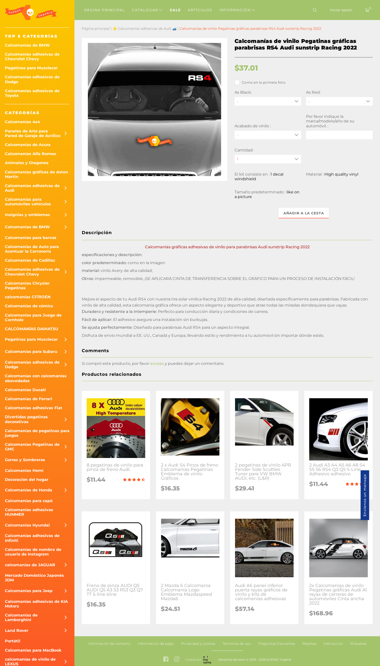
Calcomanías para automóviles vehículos (28, 201)
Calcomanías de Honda (28, 490)
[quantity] (268, 159)
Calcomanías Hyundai (27, 525)
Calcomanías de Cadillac (30, 260)
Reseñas (309, 643)
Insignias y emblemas (27, 214)
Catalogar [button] (147, 10)
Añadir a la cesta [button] (303, 213)
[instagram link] (176, 659)
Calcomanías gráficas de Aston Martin (36, 174)
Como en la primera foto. (260, 82)
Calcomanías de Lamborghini (21, 617)
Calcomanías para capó (28, 500)
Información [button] (237, 10)
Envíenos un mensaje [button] (365, 495)
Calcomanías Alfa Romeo (30, 153)
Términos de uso (237, 643)
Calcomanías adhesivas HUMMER (29, 512)
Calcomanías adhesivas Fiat (33, 408)
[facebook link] (165, 659)
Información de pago (156, 643)
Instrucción (333, 643)
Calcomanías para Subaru (31, 351)
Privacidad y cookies (198, 643)
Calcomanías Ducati (25, 390)
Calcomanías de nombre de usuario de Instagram (33, 552)
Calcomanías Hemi (24, 470)
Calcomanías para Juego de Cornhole (33, 317)
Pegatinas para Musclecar (31, 68)
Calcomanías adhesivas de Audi (32, 188)
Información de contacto (109, 643)
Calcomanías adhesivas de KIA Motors (36, 603)
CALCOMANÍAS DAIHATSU (31, 329)
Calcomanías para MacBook (33, 650)
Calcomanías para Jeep (28, 590)
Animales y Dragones (27, 162)
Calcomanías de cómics (29, 306)
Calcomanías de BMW (27, 45)
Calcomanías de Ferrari (28, 399)
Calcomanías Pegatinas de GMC (32, 446)
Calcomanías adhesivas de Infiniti (32, 538)
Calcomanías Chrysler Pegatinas (27, 285)
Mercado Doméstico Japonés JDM (34, 577)
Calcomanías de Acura (28, 144)
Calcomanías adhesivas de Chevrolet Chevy (32, 56)
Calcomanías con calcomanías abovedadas (36, 378)
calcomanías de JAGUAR (30, 565)
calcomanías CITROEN (28, 297)
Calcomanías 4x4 (22, 121)
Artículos (200, 10)
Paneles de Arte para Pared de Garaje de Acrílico (32, 133)
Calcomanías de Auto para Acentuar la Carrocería (32, 249)
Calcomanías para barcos (30, 237)
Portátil (12, 641)
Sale (175, 10)
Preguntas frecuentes (276, 643)
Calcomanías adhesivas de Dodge (32, 79)
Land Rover (16, 630)
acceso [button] (157, 363)
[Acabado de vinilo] (268, 135)
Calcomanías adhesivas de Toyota (32, 93)
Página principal (104, 10)
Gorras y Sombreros (25, 459)
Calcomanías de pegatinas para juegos (37, 433)
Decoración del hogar (26, 479)
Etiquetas (358, 643)
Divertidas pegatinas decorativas (26, 419)
